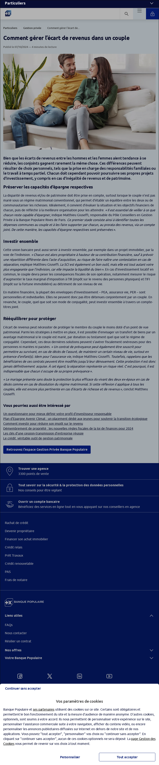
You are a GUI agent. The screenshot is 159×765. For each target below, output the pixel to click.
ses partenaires (43, 709)
